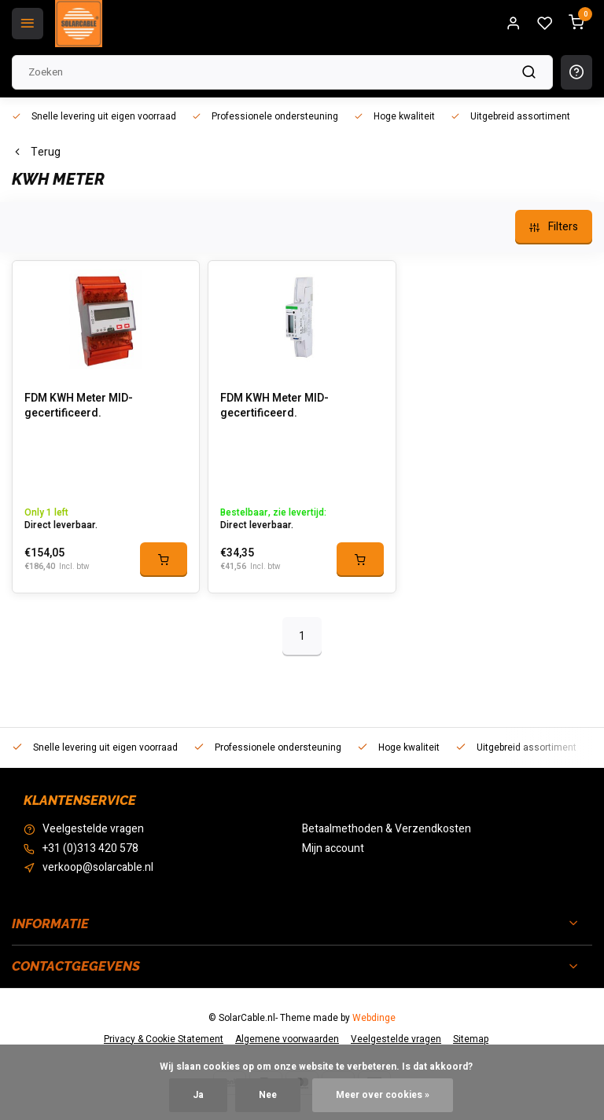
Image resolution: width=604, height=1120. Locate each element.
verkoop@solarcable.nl (97, 868)
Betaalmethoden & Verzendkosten (386, 829)
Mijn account (333, 849)
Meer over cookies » (382, 1095)
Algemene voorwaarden (287, 1039)
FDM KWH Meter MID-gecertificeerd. (78, 406)
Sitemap (470, 1039)
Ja (198, 1095)
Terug (36, 152)
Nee (268, 1095)
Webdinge (374, 1018)
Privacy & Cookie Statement (163, 1039)
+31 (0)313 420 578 (90, 849)
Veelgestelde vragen (93, 829)
